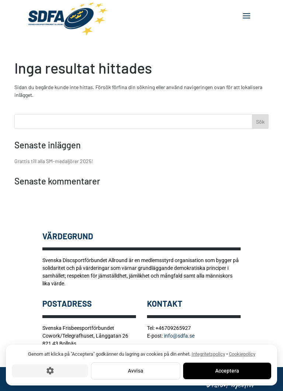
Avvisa (135, 370)
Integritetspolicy (208, 354)
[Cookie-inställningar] (50, 370)
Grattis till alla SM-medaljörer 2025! (53, 161)
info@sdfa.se (179, 336)
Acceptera (227, 370)
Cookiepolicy (242, 354)
